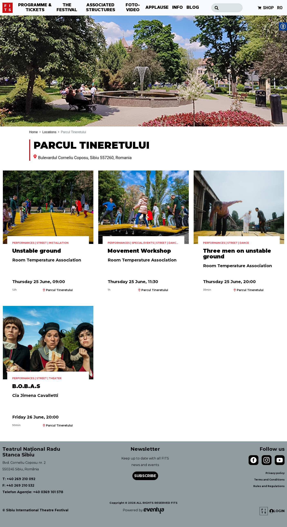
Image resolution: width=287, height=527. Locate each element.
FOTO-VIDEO (133, 8)
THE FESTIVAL (67, 8)
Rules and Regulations (269, 486)
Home (33, 132)
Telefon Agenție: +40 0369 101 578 (32, 492)
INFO (177, 8)
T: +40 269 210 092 (18, 479)
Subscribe (145, 476)
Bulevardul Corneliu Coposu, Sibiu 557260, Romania (85, 157)
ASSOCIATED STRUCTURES (100, 8)
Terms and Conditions (269, 479)
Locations (49, 132)
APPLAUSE (157, 8)
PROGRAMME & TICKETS (35, 8)
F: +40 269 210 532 (18, 485)
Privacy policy (275, 473)
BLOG (192, 8)
